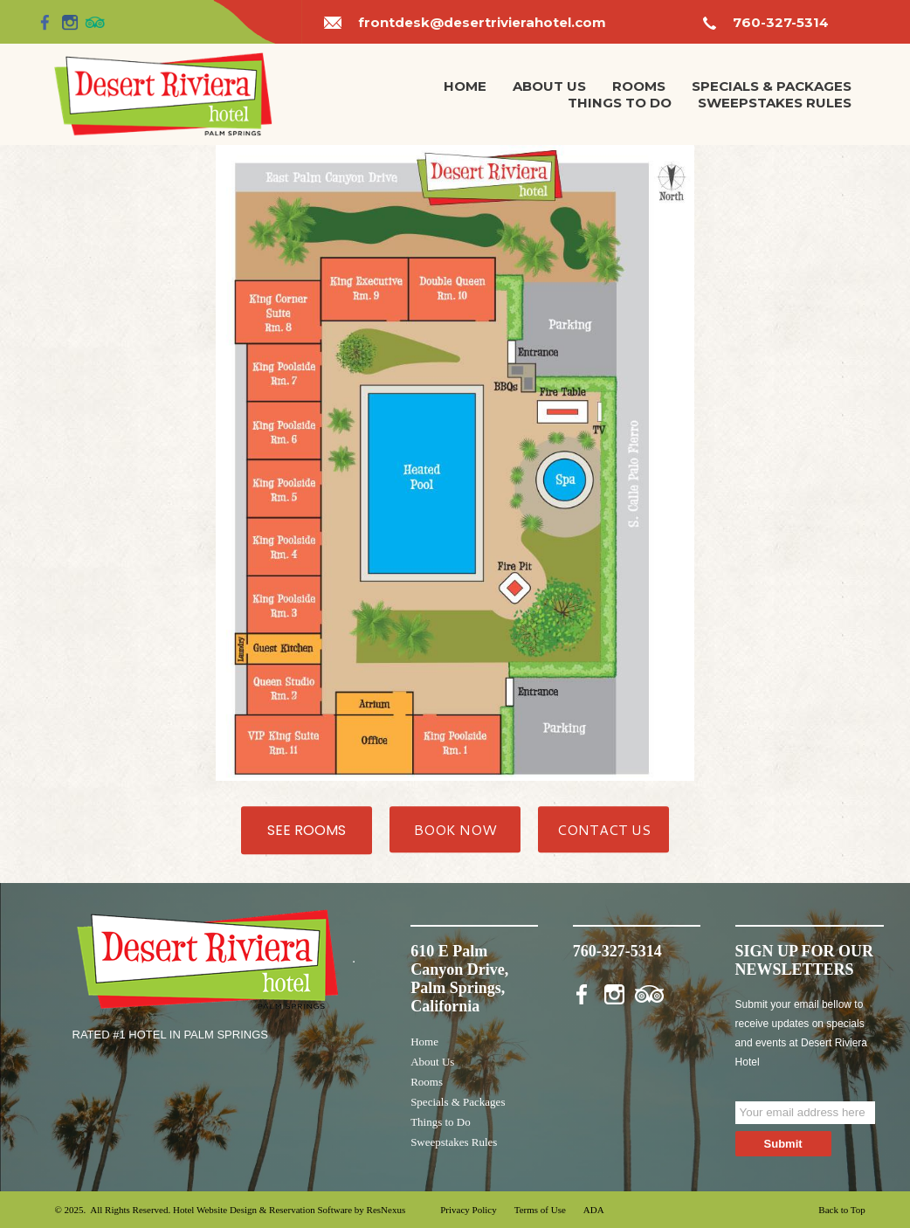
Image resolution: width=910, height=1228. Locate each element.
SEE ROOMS (306, 829)
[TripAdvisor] (95, 21)
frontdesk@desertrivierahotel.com (482, 22)
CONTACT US (604, 828)
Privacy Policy (468, 1209)
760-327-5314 (781, 22)
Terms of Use (540, 1209)
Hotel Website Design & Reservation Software (262, 1209)
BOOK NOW (455, 828)
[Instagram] (69, 21)
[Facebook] (45, 21)
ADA (593, 1209)
